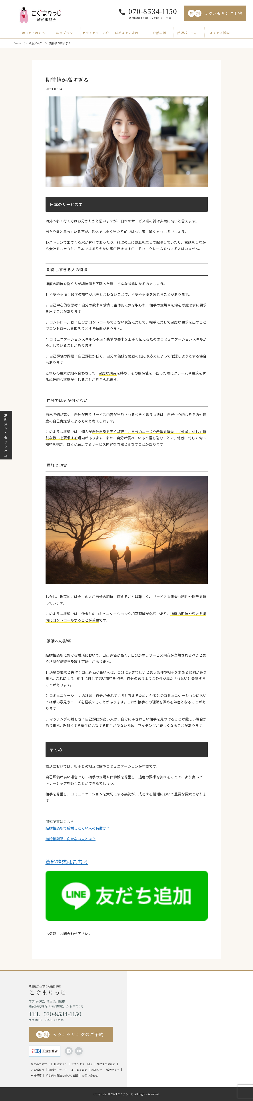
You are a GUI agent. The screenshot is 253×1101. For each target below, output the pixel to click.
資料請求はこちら (67, 861)
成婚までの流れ (126, 33)
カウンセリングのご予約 (70, 1034)
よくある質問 (220, 33)
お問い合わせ (90, 1075)
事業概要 (36, 1075)
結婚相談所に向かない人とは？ (71, 838)
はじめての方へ (33, 33)
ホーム (17, 43)
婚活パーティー (188, 33)
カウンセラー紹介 (95, 33)
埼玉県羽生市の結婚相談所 (78, 989)
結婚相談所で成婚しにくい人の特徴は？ (78, 828)
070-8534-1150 (152, 11)
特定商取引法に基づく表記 (62, 1075)
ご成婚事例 (157, 33)
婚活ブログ (35, 43)
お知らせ (96, 1069)
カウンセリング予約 (215, 13)
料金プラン (64, 33)
